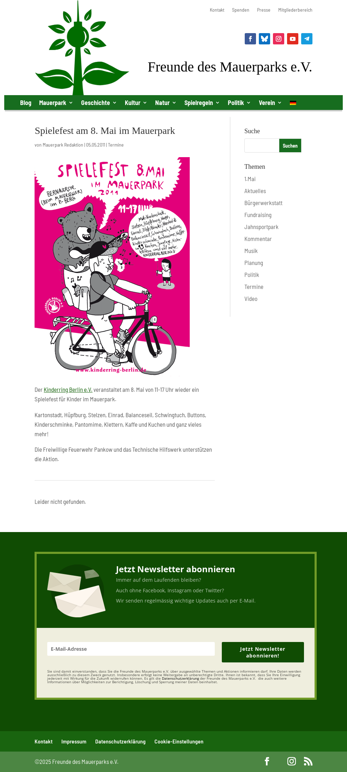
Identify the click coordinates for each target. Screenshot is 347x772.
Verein (267, 102)
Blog (25, 102)
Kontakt (217, 10)
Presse (263, 10)
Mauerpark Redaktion (63, 145)
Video (250, 298)
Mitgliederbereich (295, 10)
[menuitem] (293, 104)
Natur (162, 102)
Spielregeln (198, 102)
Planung (253, 262)
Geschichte (95, 102)
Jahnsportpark (261, 226)
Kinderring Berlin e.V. (68, 389)
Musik (251, 250)
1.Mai (250, 178)
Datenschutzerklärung (120, 741)
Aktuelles (255, 190)
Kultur (132, 102)
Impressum (73, 741)
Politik (236, 102)
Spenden (240, 10)
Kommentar (258, 238)
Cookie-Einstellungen (178, 741)
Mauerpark (52, 102)
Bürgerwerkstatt (263, 202)
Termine (116, 145)
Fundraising (258, 214)
